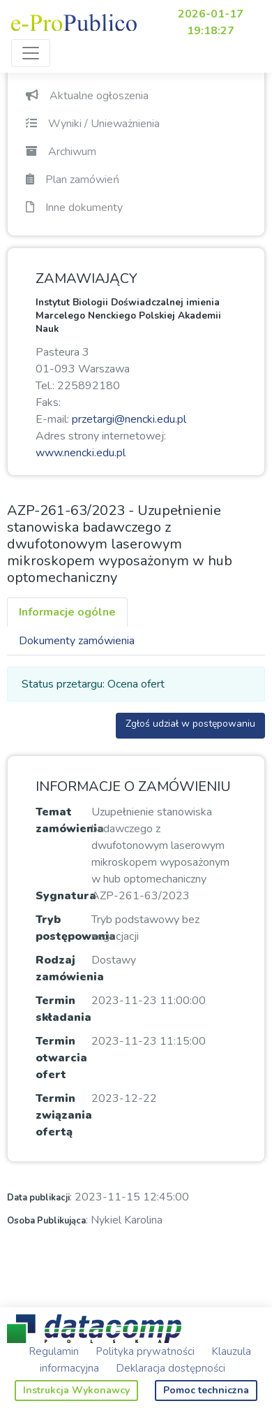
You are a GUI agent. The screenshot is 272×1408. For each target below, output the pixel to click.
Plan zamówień (72, 179)
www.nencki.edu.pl (81, 452)
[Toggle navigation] (30, 53)
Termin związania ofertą (64, 1115)
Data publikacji (38, 1197)
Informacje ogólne (67, 612)
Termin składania (63, 1009)
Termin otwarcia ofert (61, 1057)
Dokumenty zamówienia (77, 640)
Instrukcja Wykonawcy (76, 1390)
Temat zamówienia (70, 820)
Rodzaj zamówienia (70, 968)
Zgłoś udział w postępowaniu (190, 723)
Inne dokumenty (74, 207)
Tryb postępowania (76, 928)
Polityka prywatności (145, 1351)
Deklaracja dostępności (170, 1368)
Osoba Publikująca (46, 1220)
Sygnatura (66, 895)
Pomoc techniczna (206, 1390)
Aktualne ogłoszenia (87, 95)
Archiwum (61, 151)
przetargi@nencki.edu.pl (129, 419)
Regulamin (54, 1351)
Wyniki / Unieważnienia (93, 123)
